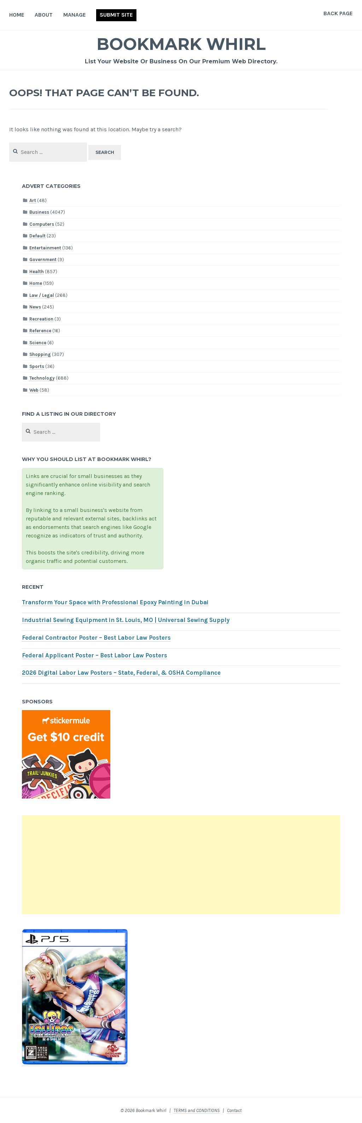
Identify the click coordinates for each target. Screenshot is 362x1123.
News (35, 307)
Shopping (40, 354)
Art (32, 200)
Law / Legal (41, 295)
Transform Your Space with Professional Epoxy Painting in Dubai (115, 602)
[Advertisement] (181, 864)
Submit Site (116, 14)
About (44, 14)
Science (37, 342)
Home (16, 14)
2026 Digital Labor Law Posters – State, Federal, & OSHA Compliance (121, 672)
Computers (41, 224)
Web (34, 390)
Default (37, 235)
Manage (74, 14)
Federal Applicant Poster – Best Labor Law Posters (94, 655)
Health (36, 271)
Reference (40, 330)
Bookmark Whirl (181, 43)
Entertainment (45, 247)
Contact (234, 1110)
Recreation (41, 319)
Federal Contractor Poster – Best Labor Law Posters (96, 637)
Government (43, 259)
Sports (36, 366)
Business (39, 212)
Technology (42, 378)
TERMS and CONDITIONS (197, 1110)
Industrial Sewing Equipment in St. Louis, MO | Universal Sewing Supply (125, 620)
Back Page (338, 13)
